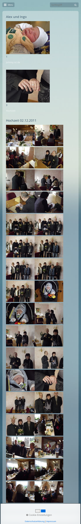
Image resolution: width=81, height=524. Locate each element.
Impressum (51, 516)
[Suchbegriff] (64, 4)
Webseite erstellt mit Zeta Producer (54, 518)
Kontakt (40, 516)
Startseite (29, 516)
